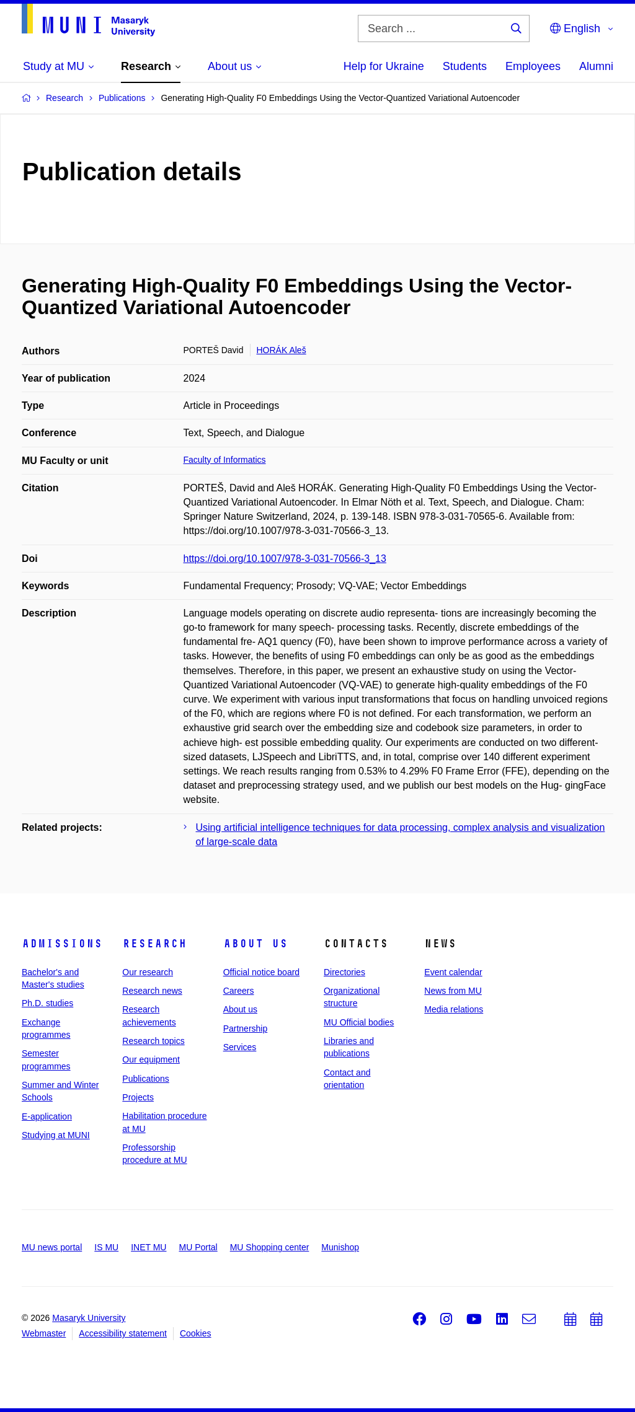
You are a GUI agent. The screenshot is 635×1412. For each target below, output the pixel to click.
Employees (533, 66)
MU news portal (52, 1247)
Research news (152, 991)
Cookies (195, 1333)
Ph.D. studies (47, 1003)
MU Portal (198, 1247)
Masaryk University (88, 1318)
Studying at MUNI (56, 1135)
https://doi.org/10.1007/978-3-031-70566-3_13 (285, 558)
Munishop (340, 1247)
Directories (344, 972)
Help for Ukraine (384, 66)
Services (240, 1047)
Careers (238, 991)
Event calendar (453, 972)
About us (255, 943)
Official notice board (261, 972)
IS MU (106, 1247)
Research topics (153, 1041)
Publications (145, 1079)
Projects (138, 1097)
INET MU (148, 1247)
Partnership (245, 1028)
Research (154, 943)
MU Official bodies (359, 1022)
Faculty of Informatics (225, 460)
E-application (47, 1116)
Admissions (62, 943)
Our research (147, 972)
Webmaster (44, 1333)
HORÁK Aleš (281, 350)
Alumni (596, 66)
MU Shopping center (269, 1247)
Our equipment (151, 1059)
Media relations (453, 1009)
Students (465, 66)
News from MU (453, 991)
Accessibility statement (123, 1333)
